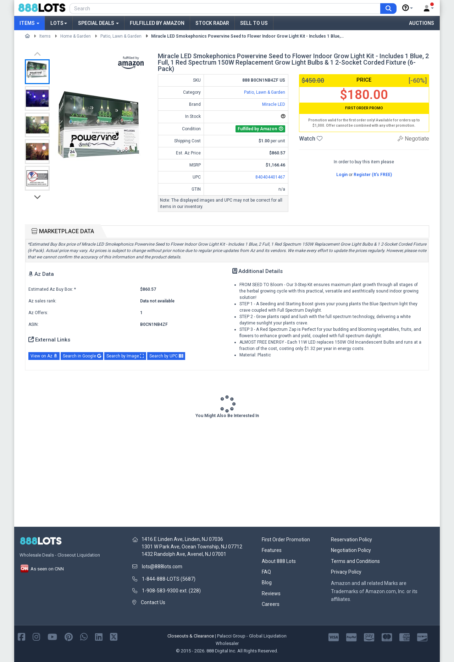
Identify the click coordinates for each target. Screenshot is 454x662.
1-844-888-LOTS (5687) (168, 579)
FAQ (266, 572)
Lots (58, 23)
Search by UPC (166, 356)
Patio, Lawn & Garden (121, 36)
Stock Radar (212, 23)
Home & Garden (75, 36)
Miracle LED (273, 104)
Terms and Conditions (355, 561)
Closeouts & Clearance (190, 636)
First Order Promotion (286, 539)
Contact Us (153, 602)
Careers (270, 604)
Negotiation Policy (351, 550)
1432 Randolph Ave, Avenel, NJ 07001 (184, 554)
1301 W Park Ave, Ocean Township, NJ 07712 (192, 546)
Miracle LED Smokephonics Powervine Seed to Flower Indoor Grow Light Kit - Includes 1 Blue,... (247, 36)
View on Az (44, 356)
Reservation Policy (351, 539)
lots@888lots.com (162, 566)
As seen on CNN (42, 568)
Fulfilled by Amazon (157, 23)
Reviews (271, 593)
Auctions (421, 23)
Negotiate (413, 138)
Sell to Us (254, 23)
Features (272, 550)
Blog (267, 582)
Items (29, 23)
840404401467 (270, 177)
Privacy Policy (346, 572)
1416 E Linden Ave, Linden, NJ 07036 (182, 539)
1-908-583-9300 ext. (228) (171, 590)
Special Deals (98, 23)
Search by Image (125, 356)
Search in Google (82, 356)
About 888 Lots (279, 561)
